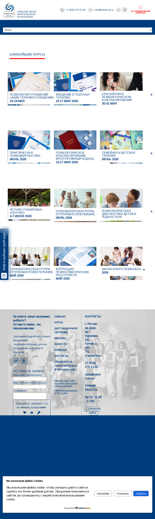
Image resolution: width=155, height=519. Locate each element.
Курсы (58, 322)
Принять (141, 493)
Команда (60, 350)
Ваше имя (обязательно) (31, 377)
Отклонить (123, 493)
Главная (59, 316)
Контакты (61, 356)
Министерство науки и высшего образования (66, 383)
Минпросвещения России (65, 392)
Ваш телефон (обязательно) (31, 385)
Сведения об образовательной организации (66, 365)
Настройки (103, 493)
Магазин (59, 338)
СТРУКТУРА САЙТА (94, 411)
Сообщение (31, 394)
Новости (60, 344)
